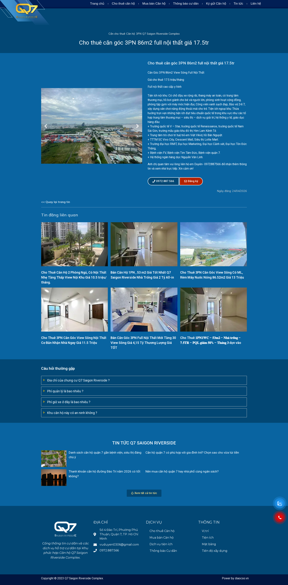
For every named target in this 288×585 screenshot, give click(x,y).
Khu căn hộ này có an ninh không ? (72, 413)
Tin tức (238, 3)
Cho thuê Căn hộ (162, 531)
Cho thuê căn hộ (123, 3)
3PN (138, 33)
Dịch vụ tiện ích (161, 544)
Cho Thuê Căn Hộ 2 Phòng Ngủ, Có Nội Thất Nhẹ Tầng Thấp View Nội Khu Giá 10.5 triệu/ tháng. (74, 277)
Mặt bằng (209, 544)
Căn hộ (130, 33)
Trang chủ (97, 3)
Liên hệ (256, 3)
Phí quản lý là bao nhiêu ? (65, 391)
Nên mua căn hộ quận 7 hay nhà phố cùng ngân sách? (182, 471)
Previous (46, 126)
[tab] (144, 380)
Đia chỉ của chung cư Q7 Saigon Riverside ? (78, 380)
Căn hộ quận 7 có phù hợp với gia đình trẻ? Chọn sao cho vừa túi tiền (192, 452)
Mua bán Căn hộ (153, 3)
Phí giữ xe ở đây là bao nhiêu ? (68, 402)
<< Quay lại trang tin (55, 202)
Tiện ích (208, 537)
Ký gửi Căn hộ (216, 3)
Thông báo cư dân (186, 3)
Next (137, 126)
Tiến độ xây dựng (214, 551)
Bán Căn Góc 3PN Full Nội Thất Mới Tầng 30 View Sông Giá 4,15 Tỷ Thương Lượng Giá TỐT (143, 343)
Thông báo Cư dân (163, 551)
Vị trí (205, 531)
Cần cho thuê (117, 33)
